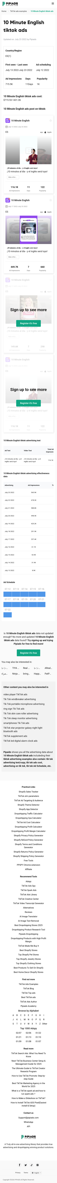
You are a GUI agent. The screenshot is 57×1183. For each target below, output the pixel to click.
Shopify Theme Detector (28, 805)
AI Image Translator (28, 916)
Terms (26, 1173)
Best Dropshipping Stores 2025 (28, 925)
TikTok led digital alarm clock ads (20, 740)
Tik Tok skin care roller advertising (20, 713)
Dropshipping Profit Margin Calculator (28, 831)
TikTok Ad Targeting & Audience (28, 800)
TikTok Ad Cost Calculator (28, 822)
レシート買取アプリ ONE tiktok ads (7, 668)
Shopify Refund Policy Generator (28, 840)
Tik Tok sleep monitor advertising (20, 718)
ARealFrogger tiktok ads (50, 668)
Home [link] (4, 11)
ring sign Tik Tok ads (13, 708)
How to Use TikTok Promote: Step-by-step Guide (28, 1077)
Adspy (28, 881)
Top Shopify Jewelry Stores (28, 959)
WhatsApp (28, 1122)
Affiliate (28, 869)
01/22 (38, 1033)
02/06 (28, 1033)
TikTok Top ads (28, 993)
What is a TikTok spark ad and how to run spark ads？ (28, 1092)
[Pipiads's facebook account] (20, 1165)
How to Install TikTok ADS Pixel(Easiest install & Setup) (28, 1104)
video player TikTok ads (15, 694)
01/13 (28, 1037)
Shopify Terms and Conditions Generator (28, 846)
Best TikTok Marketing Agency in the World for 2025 (28, 1085)
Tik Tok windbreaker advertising (19, 699)
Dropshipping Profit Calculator (28, 827)
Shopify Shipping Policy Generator (28, 856)
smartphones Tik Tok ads (16, 723)
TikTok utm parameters (28, 796)
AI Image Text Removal (28, 921)
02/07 (18, 1033)
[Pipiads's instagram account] (38, 1165)
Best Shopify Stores (28, 950)
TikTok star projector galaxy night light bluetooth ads (22, 729)
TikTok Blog (28, 988)
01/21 (18, 1037)
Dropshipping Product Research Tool (28, 929)
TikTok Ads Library (28, 894)
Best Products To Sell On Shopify (28, 968)
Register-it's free (28, 323)
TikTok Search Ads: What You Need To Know (28, 1055)
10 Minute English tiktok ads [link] (42, 11)
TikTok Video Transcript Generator (28, 903)
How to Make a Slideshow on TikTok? (28, 1098)
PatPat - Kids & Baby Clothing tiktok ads (50, 673)
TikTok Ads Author (28, 1001)
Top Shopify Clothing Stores (28, 963)
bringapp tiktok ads (28, 673)
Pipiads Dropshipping (28, 934)
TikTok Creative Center (28, 899)
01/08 (28, 1041)
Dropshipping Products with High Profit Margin (28, 940)
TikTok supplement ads (15, 736)
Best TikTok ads (28, 997)
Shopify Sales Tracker (28, 792)
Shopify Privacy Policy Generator (28, 835)
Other (43, 1024)
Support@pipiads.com (28, 1117)
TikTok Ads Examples (28, 984)
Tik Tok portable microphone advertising (24, 704)
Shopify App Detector (28, 809)
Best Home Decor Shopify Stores (28, 972)
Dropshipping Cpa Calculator (28, 818)
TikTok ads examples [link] (18, 11)
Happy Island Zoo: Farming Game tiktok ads (39, 673)
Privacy (17, 1173)
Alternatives (28, 908)
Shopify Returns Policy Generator (28, 852)
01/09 (18, 1041)
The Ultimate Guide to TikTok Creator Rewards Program (28, 1070)
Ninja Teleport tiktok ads (17, 673)
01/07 (38, 1041)
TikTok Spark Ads (28, 890)
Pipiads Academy (28, 1006)
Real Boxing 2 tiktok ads (28, 668)
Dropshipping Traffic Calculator (28, 813)
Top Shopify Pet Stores (28, 954)
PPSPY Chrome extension (28, 865)
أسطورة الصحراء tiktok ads (7, 673)
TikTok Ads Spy (28, 886)
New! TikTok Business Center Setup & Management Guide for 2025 (29, 1062)
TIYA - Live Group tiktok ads (17, 668)
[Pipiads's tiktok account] (32, 1165)
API (28, 1126)
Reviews (28, 912)
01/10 (38, 1037)
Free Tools (28, 860)
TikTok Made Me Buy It (28, 946)
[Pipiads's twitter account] (26, 1165)
